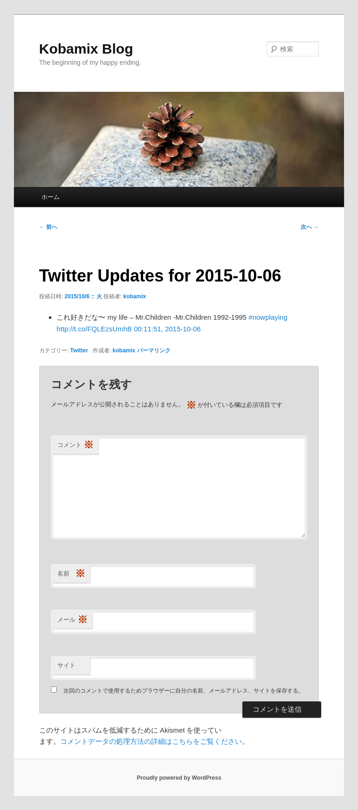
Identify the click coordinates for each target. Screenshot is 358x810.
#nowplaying (267, 317)
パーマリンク (154, 350)
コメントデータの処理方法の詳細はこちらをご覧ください (151, 741)
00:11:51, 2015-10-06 (167, 329)
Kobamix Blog (86, 48)
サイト (66, 665)
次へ (310, 227)
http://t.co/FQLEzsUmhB (94, 329)
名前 (71, 574)
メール (72, 620)
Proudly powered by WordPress (179, 778)
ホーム (50, 196)
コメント (75, 445)
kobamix (135, 296)
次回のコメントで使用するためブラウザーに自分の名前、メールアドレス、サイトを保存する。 (183, 690)
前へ (48, 227)
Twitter (79, 350)
